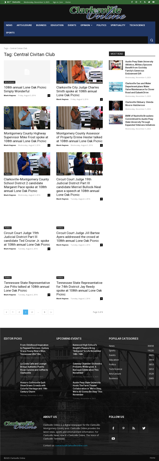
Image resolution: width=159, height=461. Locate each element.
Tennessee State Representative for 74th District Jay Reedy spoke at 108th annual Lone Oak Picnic (79, 288)
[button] (151, 40)
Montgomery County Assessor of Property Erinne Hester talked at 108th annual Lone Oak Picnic (79, 137)
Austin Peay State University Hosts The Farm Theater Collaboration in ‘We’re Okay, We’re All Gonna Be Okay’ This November (87, 388)
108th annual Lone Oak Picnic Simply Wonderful (25, 89)
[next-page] (51, 312)
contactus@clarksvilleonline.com (71, 445)
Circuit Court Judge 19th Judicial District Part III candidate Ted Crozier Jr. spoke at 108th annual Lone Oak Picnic (27, 238)
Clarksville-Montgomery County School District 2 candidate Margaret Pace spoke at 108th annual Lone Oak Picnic (26, 185)
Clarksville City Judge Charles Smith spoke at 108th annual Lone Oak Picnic (77, 91)
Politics (60, 82)
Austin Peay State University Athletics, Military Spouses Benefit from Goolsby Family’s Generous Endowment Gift (139, 67)
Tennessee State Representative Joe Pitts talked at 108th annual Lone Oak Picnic (27, 286)
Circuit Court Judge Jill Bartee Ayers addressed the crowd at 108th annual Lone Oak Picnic (78, 237)
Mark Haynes (10, 95)
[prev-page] (6, 312)
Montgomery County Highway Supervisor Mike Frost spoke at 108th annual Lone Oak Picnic (26, 137)
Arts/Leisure (9, 82)
